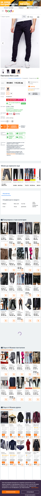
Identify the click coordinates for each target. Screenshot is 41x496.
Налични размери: (3, 92)
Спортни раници (17, 478)
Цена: (2, 81)
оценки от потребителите (14, 77)
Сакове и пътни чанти (17, 466)
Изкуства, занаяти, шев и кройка (30, 469)
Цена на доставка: (3, 116)
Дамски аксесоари (10, 462)
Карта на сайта (4, 466)
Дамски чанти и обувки (17, 456)
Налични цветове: (3, 87)
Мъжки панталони (11, 152)
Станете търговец (4, 458)
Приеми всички (10, 492)
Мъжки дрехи (10, 458)
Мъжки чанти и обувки (17, 461)
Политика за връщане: (3, 142)
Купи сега (3, 125)
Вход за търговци (8, 7)
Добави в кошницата (12, 125)
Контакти (4, 473)
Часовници (37, 465)
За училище (24, 480)
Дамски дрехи (10, 454)
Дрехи (10, 451)
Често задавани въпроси (4, 462)
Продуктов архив (4, 470)
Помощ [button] (21, 7)
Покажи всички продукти (7, 298)
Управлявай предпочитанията (30, 492)
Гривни (36, 475)
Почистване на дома (31, 456)
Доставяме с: (3, 112)
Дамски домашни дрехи (10, 474)
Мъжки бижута (36, 472)
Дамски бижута (36, 468)
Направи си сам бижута (37, 457)
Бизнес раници (16, 470)
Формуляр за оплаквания (4, 477)
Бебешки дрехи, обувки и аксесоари (24, 471)
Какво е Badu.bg (3, 454)
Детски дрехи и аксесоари (24, 457)
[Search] (11, 16)
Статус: (2, 95)
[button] (3, 11)
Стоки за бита (30, 464)
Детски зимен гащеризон (10, 469)
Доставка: (3, 105)
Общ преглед (6, 192)
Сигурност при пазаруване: (3, 132)
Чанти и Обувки (17, 452)
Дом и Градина (30, 452)
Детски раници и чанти (24, 466)
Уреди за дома (30, 478)
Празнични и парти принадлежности (32, 474)
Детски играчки (23, 476)
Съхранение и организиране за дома (31, 460)
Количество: (3, 120)
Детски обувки (23, 462)
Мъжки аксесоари (10, 465)
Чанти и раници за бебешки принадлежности (19, 474)
